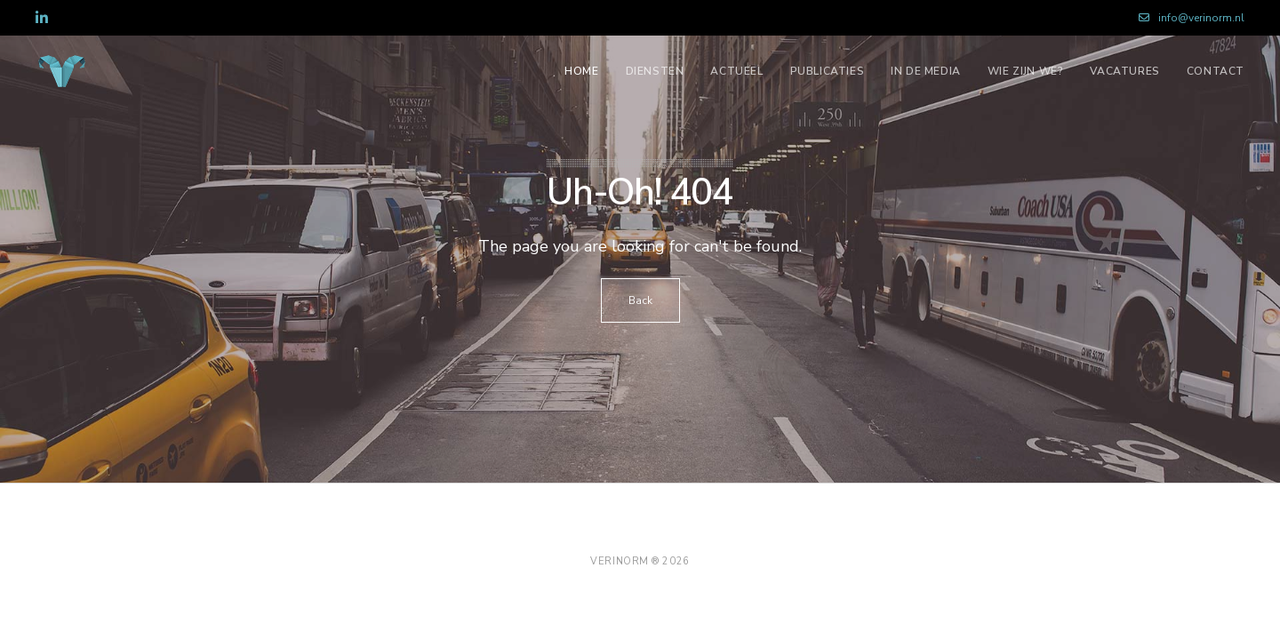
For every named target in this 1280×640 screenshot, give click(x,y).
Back (640, 300)
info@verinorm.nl (1191, 18)
